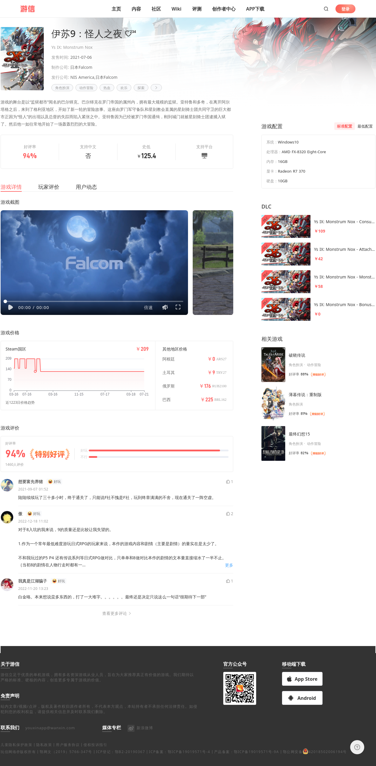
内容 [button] (136, 9)
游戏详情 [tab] (11, 193)
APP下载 (255, 9)
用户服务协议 (68, 751)
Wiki (177, 9)
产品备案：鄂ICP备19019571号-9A (246, 758)
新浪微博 (140, 734)
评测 (197, 9)
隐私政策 (44, 751)
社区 (156, 9)
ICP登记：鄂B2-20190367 (120, 758)
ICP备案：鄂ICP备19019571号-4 (179, 758)
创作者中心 (224, 9)
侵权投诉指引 (95, 751)
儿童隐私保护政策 (16, 751)
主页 (116, 9)
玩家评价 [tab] (48, 193)
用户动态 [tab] (86, 193)
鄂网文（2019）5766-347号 (66, 758)
